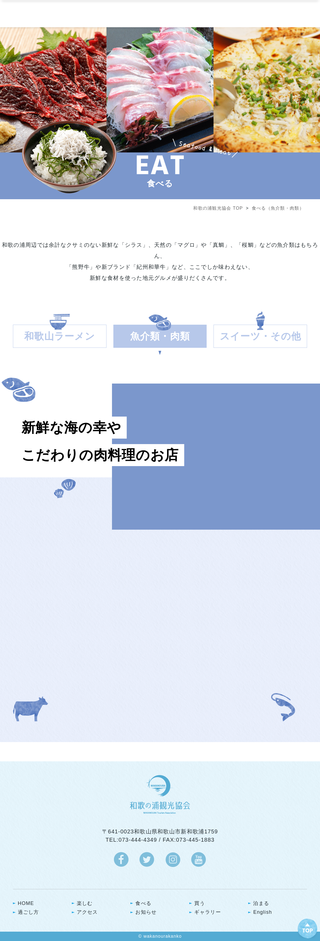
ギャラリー (207, 912)
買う (199, 903)
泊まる (261, 903)
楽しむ (85, 903)
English (262, 912)
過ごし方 (28, 912)
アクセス (87, 912)
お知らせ (146, 912)
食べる (143, 903)
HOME (26, 903)
